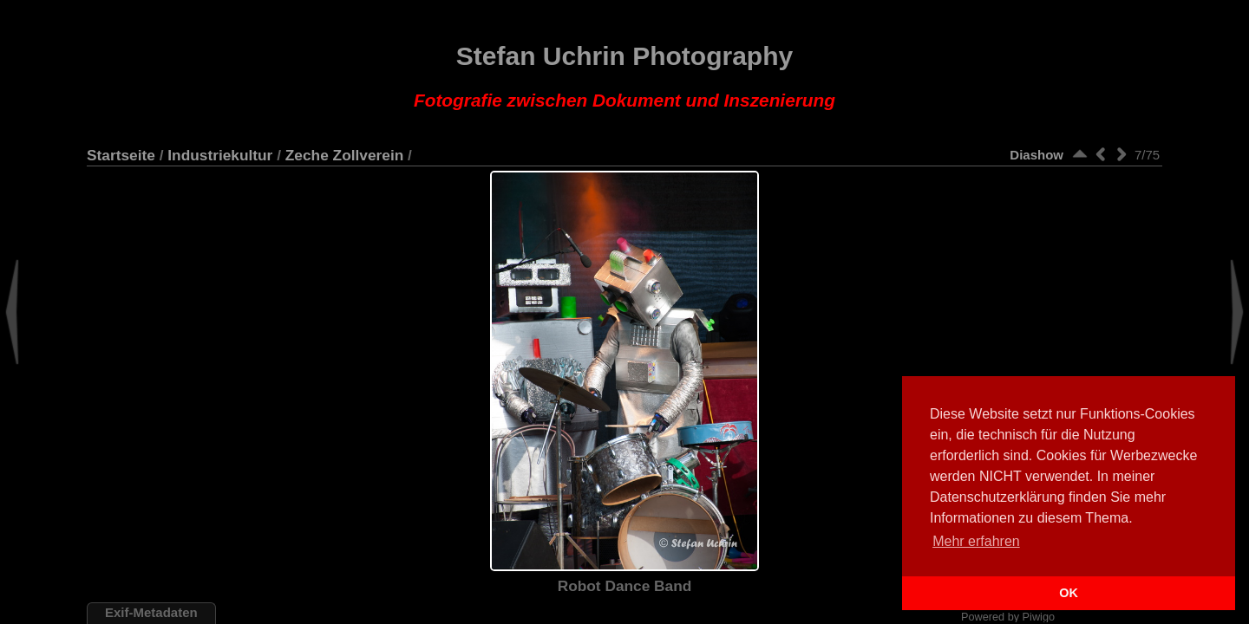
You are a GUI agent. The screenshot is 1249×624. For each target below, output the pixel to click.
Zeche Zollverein (344, 155)
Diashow (1036, 154)
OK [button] (1068, 593)
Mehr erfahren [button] (976, 541)
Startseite (121, 155)
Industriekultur (219, 155)
